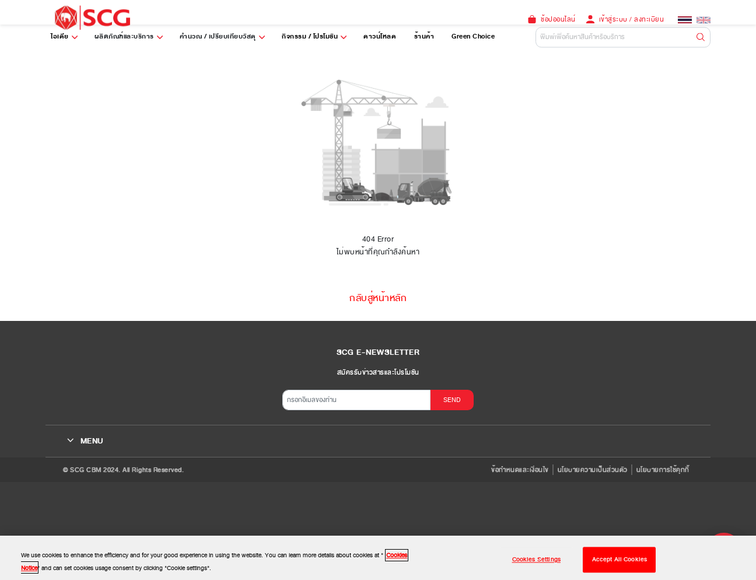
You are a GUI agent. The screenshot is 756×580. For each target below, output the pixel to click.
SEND (452, 399)
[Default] (623, 37)
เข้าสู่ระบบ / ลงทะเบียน (631, 19)
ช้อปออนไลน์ (558, 19)
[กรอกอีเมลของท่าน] (356, 400)
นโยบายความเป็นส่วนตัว (593, 469)
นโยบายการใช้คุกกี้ (663, 469)
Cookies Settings (536, 563)
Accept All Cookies (620, 563)
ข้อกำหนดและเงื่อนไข (520, 469)
